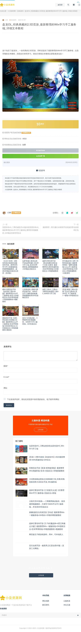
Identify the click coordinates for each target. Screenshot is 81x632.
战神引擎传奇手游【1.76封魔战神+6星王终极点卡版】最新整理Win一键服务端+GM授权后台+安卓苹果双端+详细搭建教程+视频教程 (47, 526)
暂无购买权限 (40, 150)
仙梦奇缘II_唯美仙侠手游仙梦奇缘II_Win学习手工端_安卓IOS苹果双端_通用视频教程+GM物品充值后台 (30, 265)
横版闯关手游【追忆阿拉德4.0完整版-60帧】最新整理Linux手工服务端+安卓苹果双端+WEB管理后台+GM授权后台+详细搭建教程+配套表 (10, 324)
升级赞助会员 (26, 132)
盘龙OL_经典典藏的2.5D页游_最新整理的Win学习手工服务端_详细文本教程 (37, 189)
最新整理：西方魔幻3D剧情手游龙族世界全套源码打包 (61, 228)
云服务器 (66, 601)
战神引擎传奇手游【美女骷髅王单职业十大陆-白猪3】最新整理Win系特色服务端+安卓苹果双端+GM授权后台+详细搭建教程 (50, 266)
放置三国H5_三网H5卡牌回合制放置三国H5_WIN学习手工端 (50, 291)
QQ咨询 (40, 170)
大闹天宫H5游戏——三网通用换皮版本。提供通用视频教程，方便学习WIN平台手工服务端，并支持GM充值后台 (47, 504)
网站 (5, 388)
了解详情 (41, 581)
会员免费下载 (40, 156)
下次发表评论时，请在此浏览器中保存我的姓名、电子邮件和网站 (33, 399)
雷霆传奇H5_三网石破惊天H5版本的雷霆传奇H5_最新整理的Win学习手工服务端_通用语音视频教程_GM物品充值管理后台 (20, 230)
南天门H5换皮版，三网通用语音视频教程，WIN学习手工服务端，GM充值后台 (30, 321)
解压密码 (45, 605)
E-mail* (6, 377)
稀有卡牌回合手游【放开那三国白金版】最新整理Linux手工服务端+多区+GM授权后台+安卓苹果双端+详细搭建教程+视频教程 (10, 295)
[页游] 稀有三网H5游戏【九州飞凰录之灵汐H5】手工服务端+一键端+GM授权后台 (70, 292)
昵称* (6, 366)
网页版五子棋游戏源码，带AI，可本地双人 (46, 534)
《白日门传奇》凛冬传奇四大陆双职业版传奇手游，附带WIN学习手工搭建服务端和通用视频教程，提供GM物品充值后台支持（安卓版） (10, 267)
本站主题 (66, 605)
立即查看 (41, 575)
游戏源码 (20, 11)
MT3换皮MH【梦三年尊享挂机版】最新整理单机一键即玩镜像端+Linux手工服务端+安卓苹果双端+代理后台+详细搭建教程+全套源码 (70, 267)
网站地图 (45, 601)
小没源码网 (12, 11)
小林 (5, 20)
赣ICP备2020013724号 (53, 628)
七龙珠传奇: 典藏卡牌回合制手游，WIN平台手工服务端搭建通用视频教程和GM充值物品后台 (30, 293)
